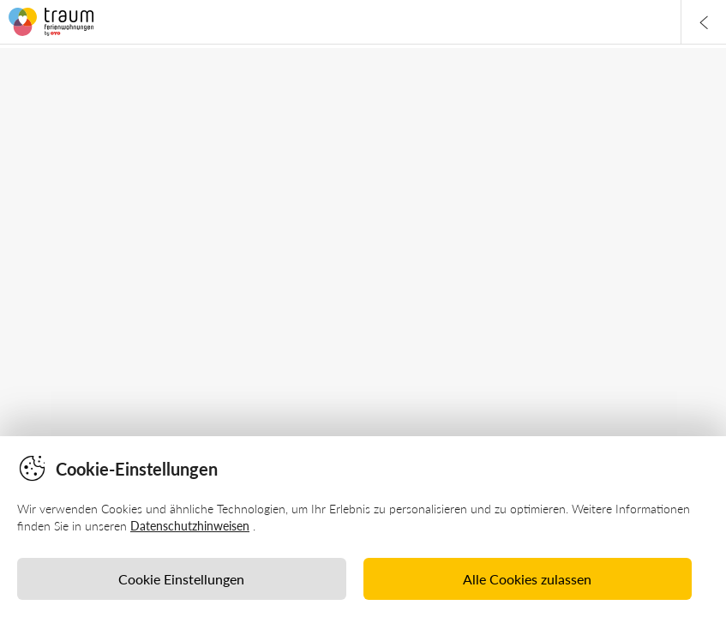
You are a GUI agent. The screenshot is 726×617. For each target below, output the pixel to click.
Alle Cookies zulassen (527, 579)
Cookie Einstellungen (181, 579)
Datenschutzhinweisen (189, 525)
